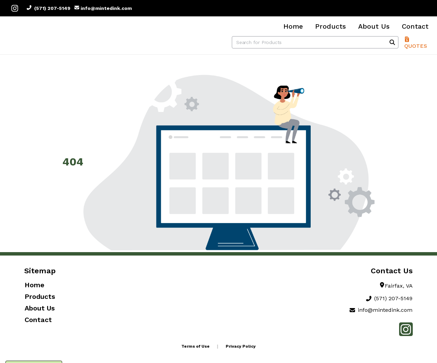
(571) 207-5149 (48, 8)
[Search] (392, 42)
